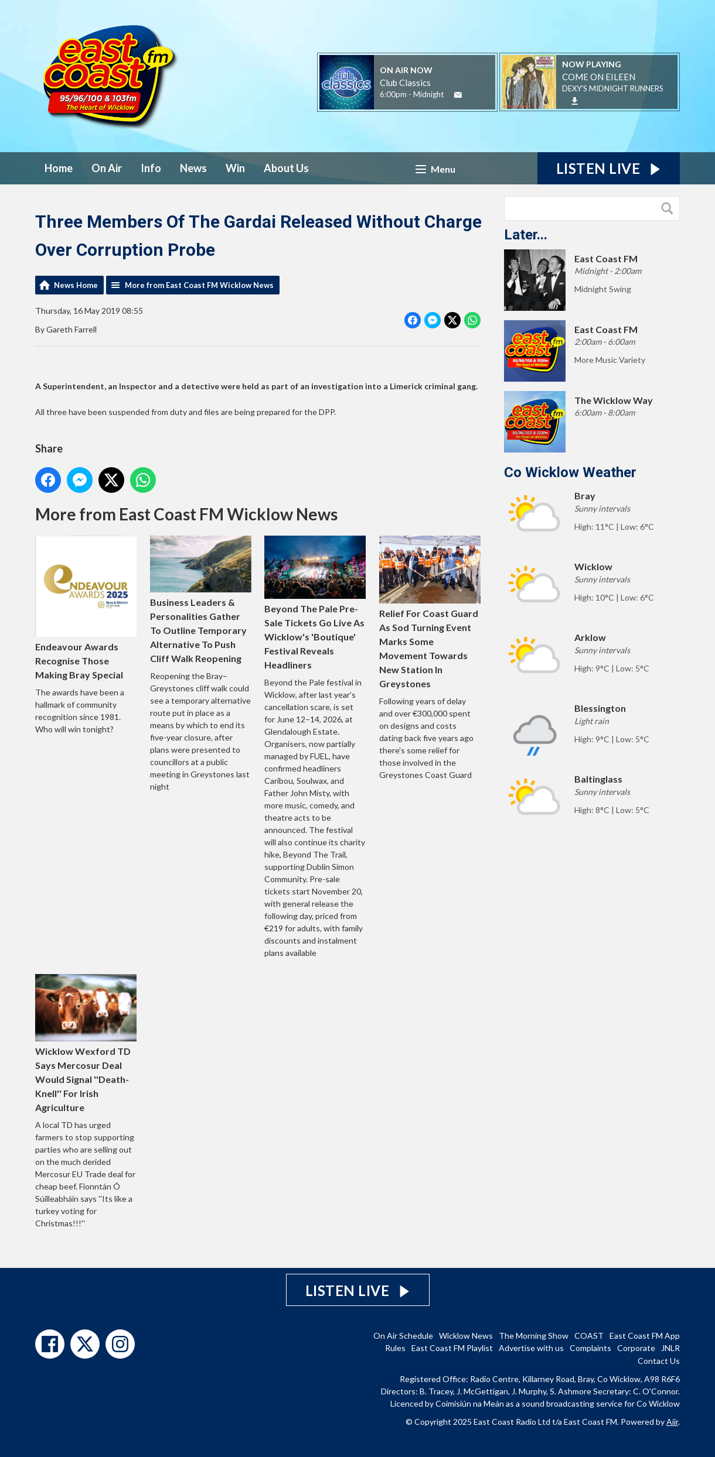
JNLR (670, 1348)
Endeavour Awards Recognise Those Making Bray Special (86, 608)
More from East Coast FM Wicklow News (199, 285)
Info (151, 168)
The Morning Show (533, 1336)
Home (59, 168)
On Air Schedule (403, 1336)
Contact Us (659, 1361)
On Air (106, 168)
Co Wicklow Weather (570, 472)
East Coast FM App (645, 1336)
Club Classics (405, 82)
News (193, 168)
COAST (589, 1336)
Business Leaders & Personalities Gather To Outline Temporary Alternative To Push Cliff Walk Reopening (200, 600)
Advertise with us (531, 1348)
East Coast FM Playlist (452, 1348)
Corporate (636, 1348)
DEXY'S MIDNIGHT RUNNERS (612, 88)
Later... (525, 235)
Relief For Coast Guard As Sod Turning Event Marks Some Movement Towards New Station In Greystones (430, 612)
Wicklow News (466, 1336)
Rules (395, 1348)
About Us (286, 168)
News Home (76, 285)
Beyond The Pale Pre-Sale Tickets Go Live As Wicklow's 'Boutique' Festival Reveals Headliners (315, 603)
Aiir (672, 1422)
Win (235, 168)
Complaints (590, 1348)
